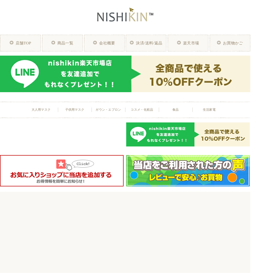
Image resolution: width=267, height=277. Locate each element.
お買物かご (233, 43)
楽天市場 (191, 43)
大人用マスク (41, 109)
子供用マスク (74, 109)
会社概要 (107, 43)
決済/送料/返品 (149, 43)
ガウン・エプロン (108, 109)
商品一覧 (65, 43)
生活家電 (209, 109)
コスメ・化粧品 (142, 109)
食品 (175, 109)
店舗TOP (23, 43)
